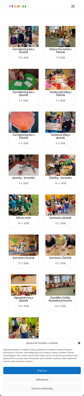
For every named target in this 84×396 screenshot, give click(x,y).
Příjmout (42, 370)
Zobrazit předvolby (42, 388)
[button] (79, 343)
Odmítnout (42, 379)
